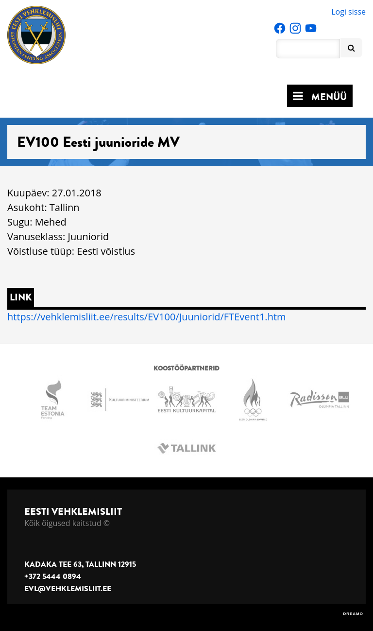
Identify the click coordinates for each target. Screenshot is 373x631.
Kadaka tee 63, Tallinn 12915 (80, 564)
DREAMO (353, 614)
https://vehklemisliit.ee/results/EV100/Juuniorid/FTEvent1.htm (146, 316)
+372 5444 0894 (52, 576)
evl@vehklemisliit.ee (67, 589)
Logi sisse (348, 11)
